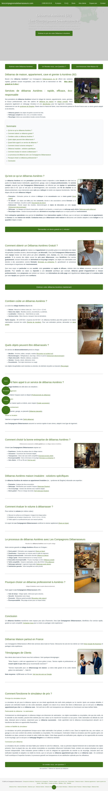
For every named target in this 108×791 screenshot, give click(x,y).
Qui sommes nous (62, 781)
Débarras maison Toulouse (74, 786)
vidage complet (62, 101)
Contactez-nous (28, 623)
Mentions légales (53, 781)
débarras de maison (46, 101)
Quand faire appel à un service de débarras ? (23, 142)
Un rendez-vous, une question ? (54, 764)
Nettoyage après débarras (87, 209)
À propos (58, 3)
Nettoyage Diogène (43, 486)
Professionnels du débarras (41, 395)
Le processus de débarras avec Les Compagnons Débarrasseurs (29, 155)
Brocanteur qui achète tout (45, 353)
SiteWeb (69, 783)
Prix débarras (50, 562)
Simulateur (6, 390)
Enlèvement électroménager (17, 207)
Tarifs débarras (28, 419)
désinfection (47, 104)
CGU (65, 783)
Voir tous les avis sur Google (42, 674)
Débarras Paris (13, 786)
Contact (102, 3)
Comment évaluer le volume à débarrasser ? (22, 152)
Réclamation (71, 781)
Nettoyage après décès (43, 564)
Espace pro (93, 3)
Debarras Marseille (22, 786)
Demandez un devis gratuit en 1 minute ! (54, 229)
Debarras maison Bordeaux (61, 786)
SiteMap (61, 783)
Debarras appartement (90, 781)
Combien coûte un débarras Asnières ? (21, 136)
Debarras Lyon (31, 786)
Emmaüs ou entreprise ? (47, 262)
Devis (73, 3)
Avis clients (82, 3)
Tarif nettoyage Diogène (41, 491)
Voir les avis (31, 460)
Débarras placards (36, 411)
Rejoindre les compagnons (41, 781)
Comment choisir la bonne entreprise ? (20, 145)
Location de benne (53, 783)
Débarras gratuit (49, 560)
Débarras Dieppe (86, 786)
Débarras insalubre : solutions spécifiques (22, 148)
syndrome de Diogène (27, 106)
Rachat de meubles (34, 322)
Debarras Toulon (49, 786)
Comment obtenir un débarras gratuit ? (20, 133)
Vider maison (44, 783)
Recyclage (64, 366)
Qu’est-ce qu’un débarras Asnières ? (20, 130)
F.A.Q (66, 3)
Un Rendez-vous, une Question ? (54, 66)
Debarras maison (79, 781)
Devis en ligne (63, 523)
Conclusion (11, 161)
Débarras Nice (95, 786)
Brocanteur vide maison (39, 598)
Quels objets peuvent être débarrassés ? (21, 139)
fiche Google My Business (92, 644)
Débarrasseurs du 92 (49, 79)
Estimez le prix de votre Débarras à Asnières (54, 33)
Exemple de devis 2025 (46, 456)
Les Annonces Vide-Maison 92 (87, 66)
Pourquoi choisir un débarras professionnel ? (22, 158)
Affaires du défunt (42, 555)
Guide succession (43, 403)
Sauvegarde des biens (38, 203)
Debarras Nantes (40, 786)
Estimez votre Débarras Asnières (21, 66)
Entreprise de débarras (28, 781)
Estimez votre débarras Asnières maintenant (54, 287)
